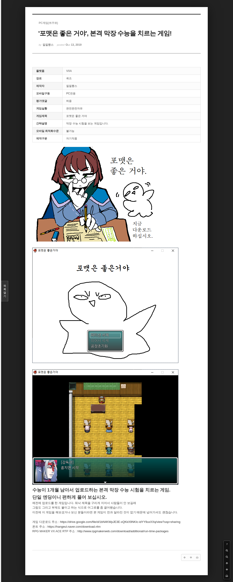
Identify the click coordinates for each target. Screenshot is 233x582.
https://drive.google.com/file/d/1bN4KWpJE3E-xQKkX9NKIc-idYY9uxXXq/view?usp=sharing (120, 522)
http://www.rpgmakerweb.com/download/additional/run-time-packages (122, 531)
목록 (4, 291)
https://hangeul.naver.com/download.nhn (73, 526)
